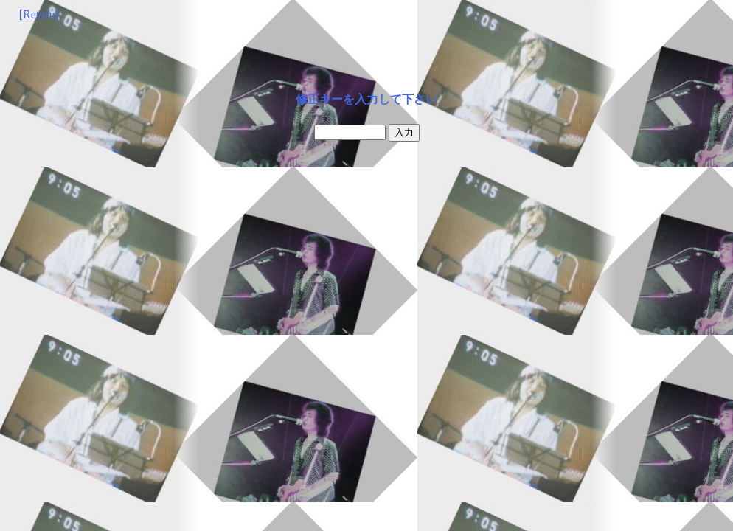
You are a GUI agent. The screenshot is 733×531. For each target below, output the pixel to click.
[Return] (39, 14)
